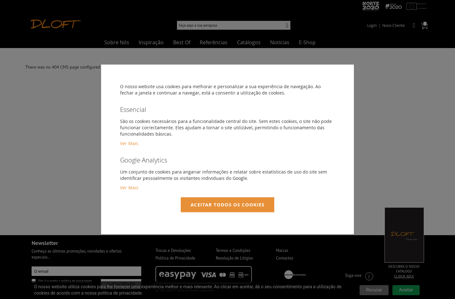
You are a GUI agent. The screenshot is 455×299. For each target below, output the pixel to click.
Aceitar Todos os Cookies (227, 204)
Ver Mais (129, 143)
